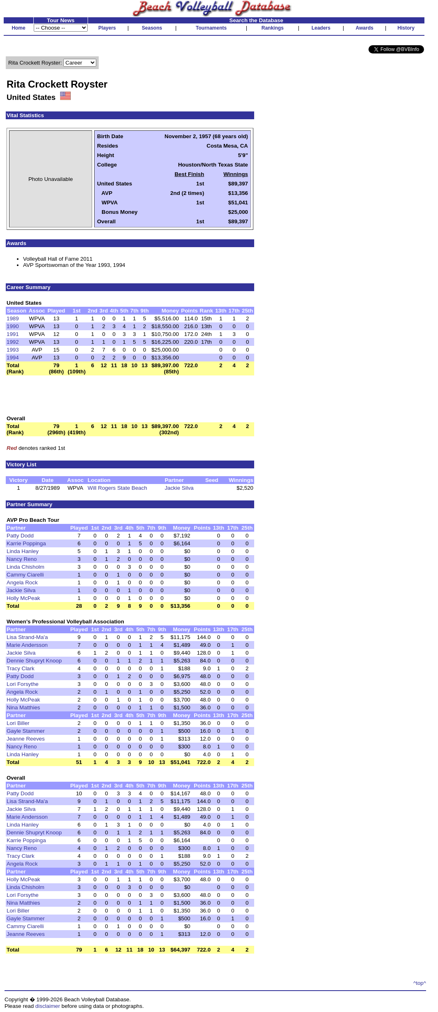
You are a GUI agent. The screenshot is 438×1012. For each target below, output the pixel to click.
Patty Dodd (20, 536)
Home (18, 28)
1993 (13, 350)
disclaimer (47, 1006)
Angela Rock (22, 582)
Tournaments (211, 28)
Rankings (273, 28)
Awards (364, 28)
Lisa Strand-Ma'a (27, 637)
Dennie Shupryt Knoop (34, 661)
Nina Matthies (23, 707)
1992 (13, 342)
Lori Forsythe (23, 684)
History (406, 28)
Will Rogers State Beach (117, 488)
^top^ (419, 983)
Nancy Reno (22, 559)
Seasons (152, 28)
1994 (13, 357)
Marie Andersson (27, 645)
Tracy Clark (21, 668)
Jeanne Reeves (26, 739)
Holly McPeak (23, 598)
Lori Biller (18, 723)
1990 (13, 326)
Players (107, 28)
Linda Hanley (23, 551)
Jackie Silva (179, 488)
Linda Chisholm (25, 567)
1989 (13, 318)
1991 (13, 334)
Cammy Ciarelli (25, 575)
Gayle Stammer (26, 731)
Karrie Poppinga (26, 543)
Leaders (320, 28)
